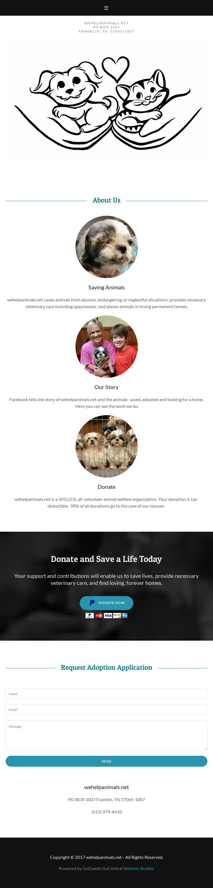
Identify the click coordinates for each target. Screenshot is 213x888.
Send (107, 761)
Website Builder (138, 868)
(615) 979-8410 (106, 811)
